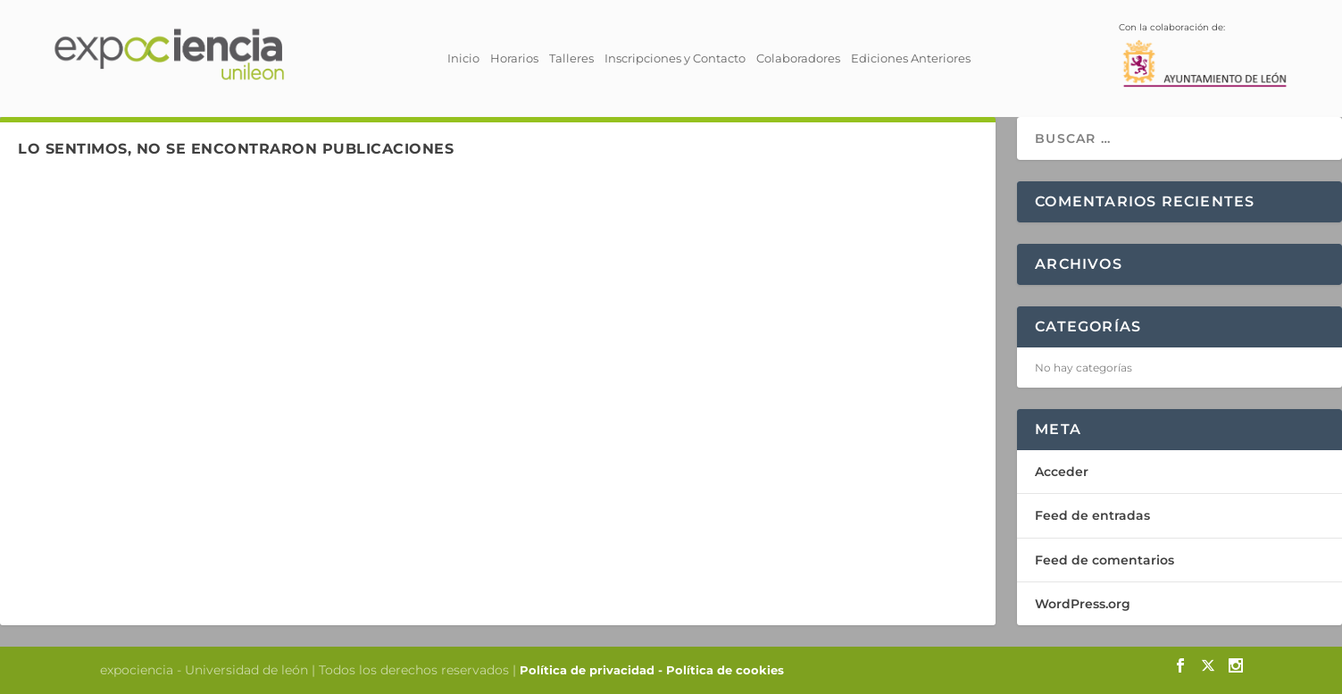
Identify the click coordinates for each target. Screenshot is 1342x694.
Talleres (571, 58)
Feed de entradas (1092, 515)
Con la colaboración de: (1204, 48)
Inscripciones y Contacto (675, 58)
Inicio (463, 58)
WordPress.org (1082, 604)
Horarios (514, 58)
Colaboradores (798, 58)
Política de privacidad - (593, 670)
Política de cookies (725, 670)
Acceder (1061, 472)
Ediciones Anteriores (911, 58)
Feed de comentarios (1104, 560)
